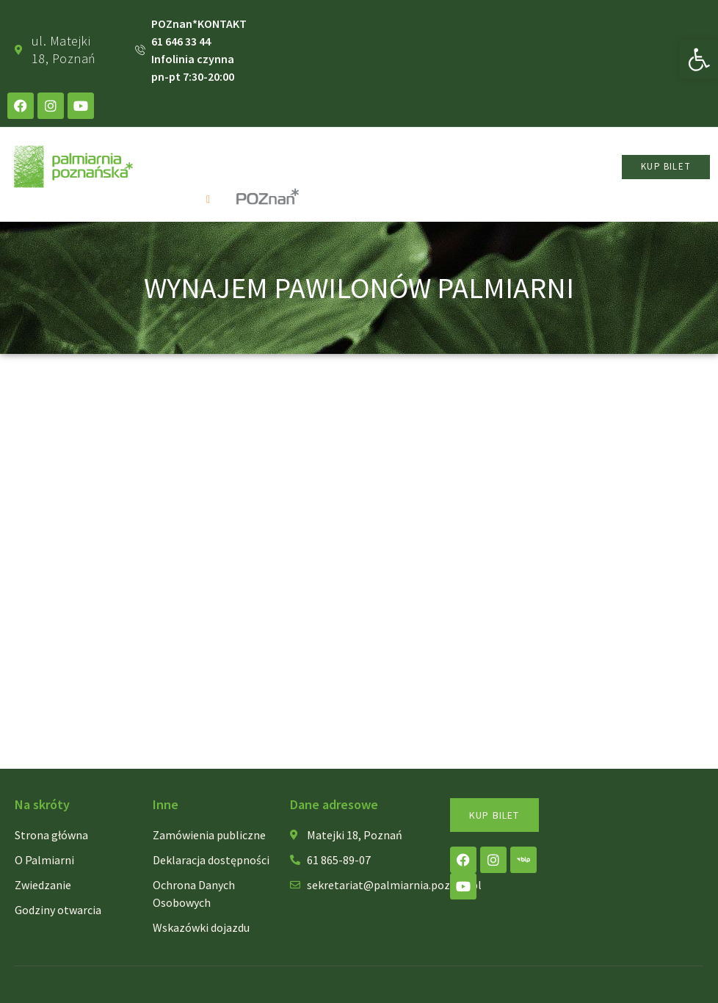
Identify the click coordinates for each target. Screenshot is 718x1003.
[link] (699, 59)
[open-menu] (212, 199)
